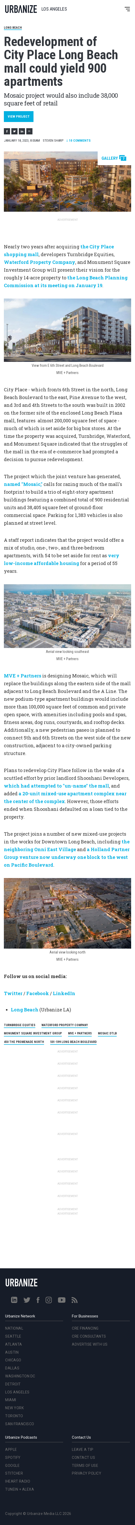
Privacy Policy (86, 1473)
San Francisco (19, 1424)
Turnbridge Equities (19, 1025)
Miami (10, 1400)
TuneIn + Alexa (19, 1489)
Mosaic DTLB (107, 1033)
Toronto (14, 1416)
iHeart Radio (17, 1481)
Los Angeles (17, 1392)
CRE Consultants (89, 1336)
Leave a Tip (83, 1449)
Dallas (12, 1368)
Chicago (13, 1360)
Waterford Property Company (64, 1025)
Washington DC (20, 1376)
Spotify (13, 1457)
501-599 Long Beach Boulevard (73, 1042)
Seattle (13, 1336)
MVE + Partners (80, 1033)
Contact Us (83, 1457)
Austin (12, 1352)
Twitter (13, 993)
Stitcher (14, 1473)
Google (12, 1465)
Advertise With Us (90, 1344)
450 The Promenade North (24, 1042)
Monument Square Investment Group (33, 1033)
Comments (78, 140)
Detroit (13, 1384)
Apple (11, 1449)
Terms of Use (85, 1465)
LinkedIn (64, 993)
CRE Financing (85, 1328)
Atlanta (13, 1344)
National (14, 1328)
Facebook (37, 993)
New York (14, 1408)
